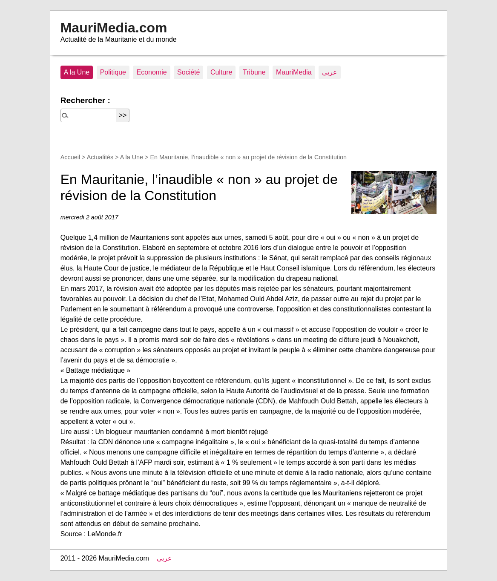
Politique (113, 72)
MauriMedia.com (113, 27)
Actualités (100, 157)
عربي (329, 72)
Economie (151, 72)
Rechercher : (85, 100)
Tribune (254, 72)
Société (188, 72)
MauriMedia (294, 72)
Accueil (70, 157)
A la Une (76, 72)
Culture (221, 72)
